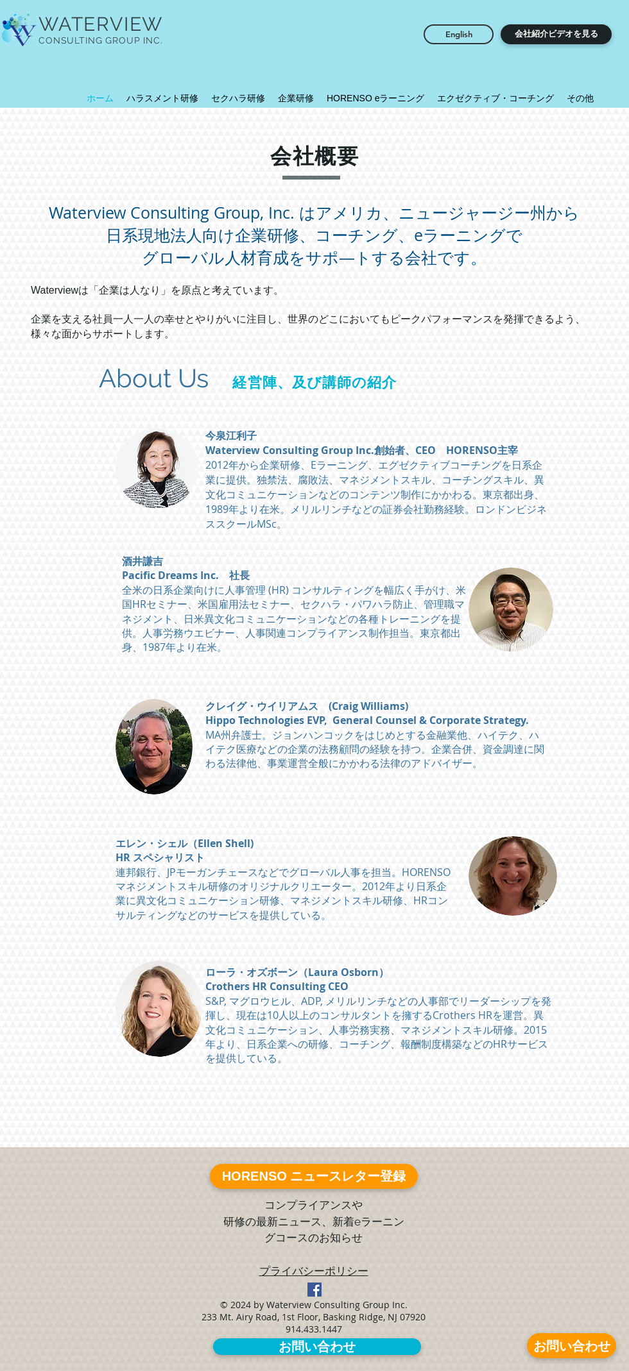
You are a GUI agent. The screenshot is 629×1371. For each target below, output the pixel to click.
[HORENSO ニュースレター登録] (314, 1176)
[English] (459, 34)
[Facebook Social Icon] (314, 1290)
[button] (556, 34)
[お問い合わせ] (571, 1345)
